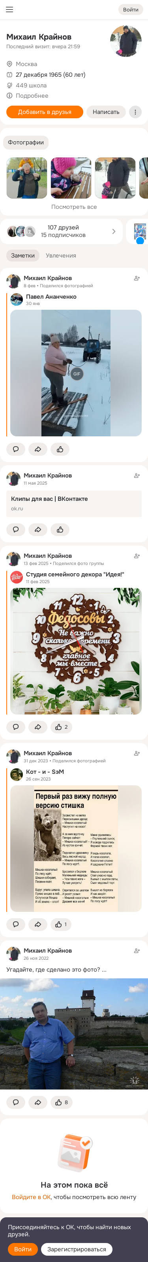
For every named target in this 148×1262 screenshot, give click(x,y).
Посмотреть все (74, 207)
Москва (26, 64)
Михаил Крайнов (38, 37)
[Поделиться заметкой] (37, 449)
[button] (26, 143)
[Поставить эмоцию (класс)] (60, 449)
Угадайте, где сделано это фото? (53, 970)
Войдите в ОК (31, 1197)
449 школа (31, 85)
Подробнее (32, 96)
